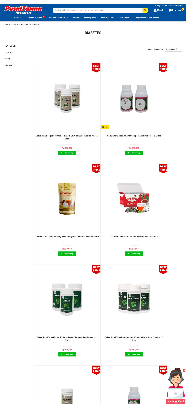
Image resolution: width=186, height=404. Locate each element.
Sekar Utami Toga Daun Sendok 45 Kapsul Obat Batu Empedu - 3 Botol (89, 178)
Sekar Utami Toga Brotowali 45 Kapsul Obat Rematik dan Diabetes (126, 178)
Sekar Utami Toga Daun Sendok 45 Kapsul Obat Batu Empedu (89, 249)
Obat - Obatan (24, 24)
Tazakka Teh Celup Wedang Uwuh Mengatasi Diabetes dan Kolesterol (126, 107)
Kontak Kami (53, 375)
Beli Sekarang (52, 123)
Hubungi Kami (107, 18)
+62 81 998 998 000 (175, 6)
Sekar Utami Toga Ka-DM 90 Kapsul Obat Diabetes (163, 178)
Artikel (76, 18)
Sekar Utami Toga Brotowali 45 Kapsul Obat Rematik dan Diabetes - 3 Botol (52, 109)
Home (6, 24)
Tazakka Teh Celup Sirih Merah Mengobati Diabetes (163, 107)
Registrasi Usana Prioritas (147, 18)
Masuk (158, 10)
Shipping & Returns (56, 372)
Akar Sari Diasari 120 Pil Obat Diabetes (163, 249)
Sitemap (7, 378)
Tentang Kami (90, 18)
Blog (50, 378)
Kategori (18, 18)
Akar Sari (9, 52)
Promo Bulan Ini (35, 18)
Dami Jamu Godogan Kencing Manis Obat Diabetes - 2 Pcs (52, 320)
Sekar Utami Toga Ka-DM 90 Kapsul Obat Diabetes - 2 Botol (89, 107)
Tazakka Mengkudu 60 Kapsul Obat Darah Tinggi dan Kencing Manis (163, 320)
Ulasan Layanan (54, 369)
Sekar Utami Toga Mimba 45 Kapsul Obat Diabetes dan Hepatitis (52, 249)
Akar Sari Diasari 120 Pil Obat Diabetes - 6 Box (126, 249)
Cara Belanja (124, 18)
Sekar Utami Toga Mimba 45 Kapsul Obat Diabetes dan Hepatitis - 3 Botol (52, 178)
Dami (7, 59)
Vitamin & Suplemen (58, 18)
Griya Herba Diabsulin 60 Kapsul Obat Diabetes (126, 320)
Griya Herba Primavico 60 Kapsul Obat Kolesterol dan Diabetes (89, 320)
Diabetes (35, 24)
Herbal (13, 24)
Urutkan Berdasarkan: (156, 49)
